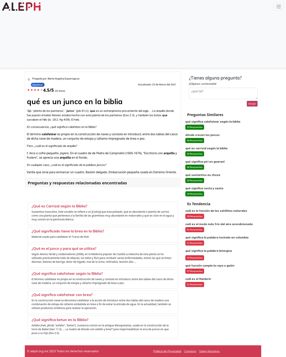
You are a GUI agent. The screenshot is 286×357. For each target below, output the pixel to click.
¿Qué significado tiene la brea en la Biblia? (68, 231)
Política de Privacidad (167, 351)
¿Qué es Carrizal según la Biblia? (59, 206)
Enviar (252, 103)
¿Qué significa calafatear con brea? (62, 294)
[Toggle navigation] (279, 6)
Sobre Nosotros (209, 351)
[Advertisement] (143, 39)
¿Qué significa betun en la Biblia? (60, 319)
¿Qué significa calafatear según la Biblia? (67, 273)
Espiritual (38, 84)
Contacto (190, 351)
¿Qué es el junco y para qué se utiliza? (64, 248)
